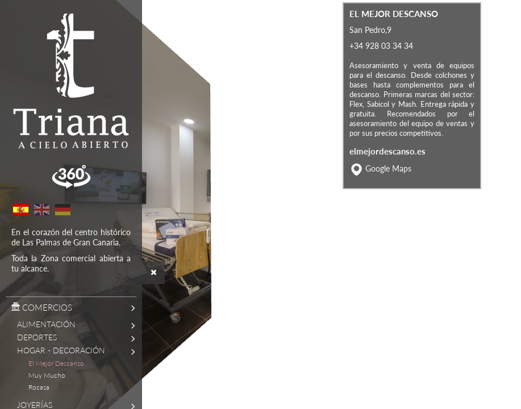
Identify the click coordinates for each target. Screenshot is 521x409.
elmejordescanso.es (387, 177)
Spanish (20, 209)
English (41, 209)
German (62, 209)
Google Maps (388, 194)
